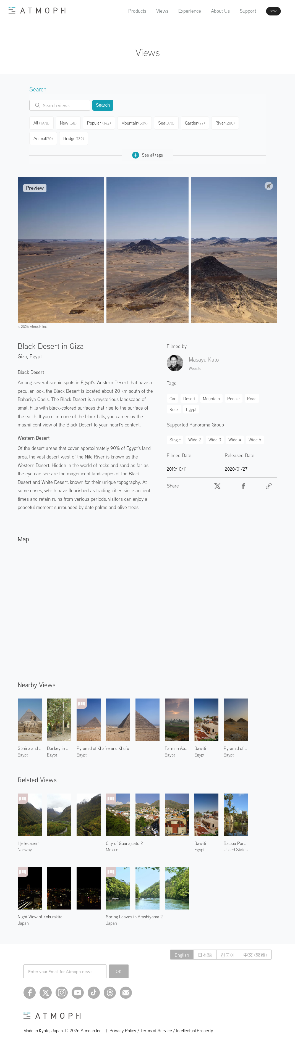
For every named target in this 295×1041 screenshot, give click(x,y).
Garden (198, 122)
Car (172, 394)
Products (121, 11)
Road (252, 394)
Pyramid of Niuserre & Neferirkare (236, 744)
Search (103, 105)
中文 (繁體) (254, 950)
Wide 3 (214, 435)
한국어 (225, 950)
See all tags (147, 150)
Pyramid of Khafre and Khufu (103, 744)
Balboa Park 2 (236, 839)
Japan (23, 918)
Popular (102, 122)
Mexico (112, 845)
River (228, 122)
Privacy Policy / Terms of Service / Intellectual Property (161, 1026)
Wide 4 (234, 435)
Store (263, 11)
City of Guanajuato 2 (124, 839)
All (42, 122)
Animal (44, 135)
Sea (168, 122)
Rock (174, 405)
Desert (189, 394)
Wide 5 (255, 435)
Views (146, 11)
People (233, 394)
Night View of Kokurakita (40, 912)
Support (232, 11)
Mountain (136, 122)
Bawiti (200, 744)
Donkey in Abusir (59, 744)
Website (195, 364)
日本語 (201, 950)
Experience (174, 11)
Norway (25, 845)
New (70, 122)
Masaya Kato (204, 355)
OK (119, 967)
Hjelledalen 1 (29, 839)
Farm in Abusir (177, 744)
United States (235, 845)
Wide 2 (194, 435)
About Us (204, 11)
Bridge (74, 135)
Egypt (36, 351)
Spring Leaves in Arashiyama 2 (134, 912)
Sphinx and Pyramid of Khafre (30, 744)
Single (175, 435)
